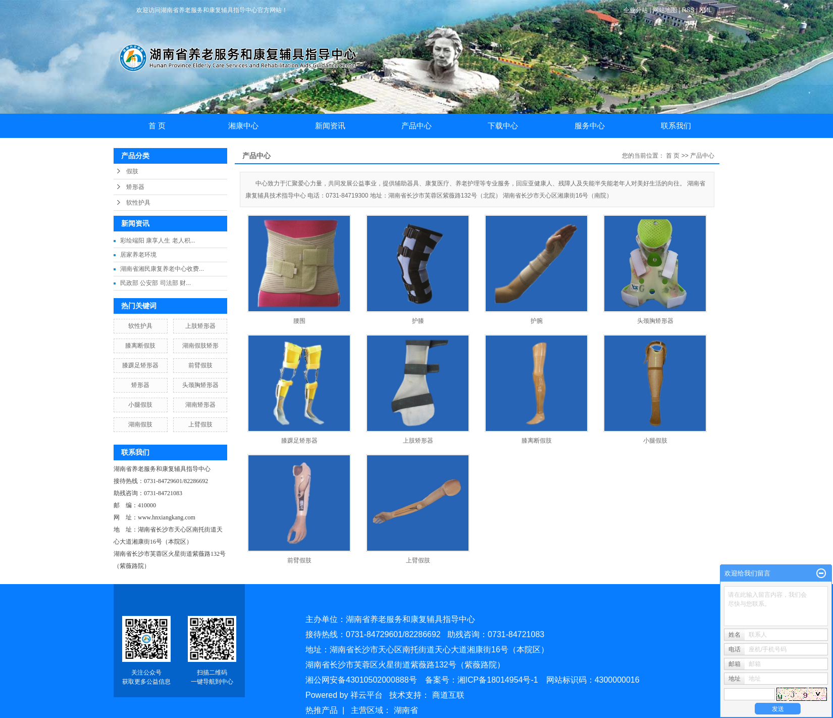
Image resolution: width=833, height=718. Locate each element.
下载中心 (503, 125)
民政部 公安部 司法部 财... (155, 282)
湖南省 (406, 710)
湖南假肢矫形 (200, 345)
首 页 (157, 125)
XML (705, 10)
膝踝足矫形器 (140, 365)
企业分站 (635, 10)
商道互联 (448, 695)
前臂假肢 (200, 365)
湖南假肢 (140, 424)
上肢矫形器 (200, 325)
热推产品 (321, 710)
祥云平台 (366, 695)
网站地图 (666, 10)
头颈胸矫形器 (200, 385)
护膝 (418, 320)
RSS (688, 10)
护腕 (537, 320)
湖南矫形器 (200, 404)
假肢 (132, 171)
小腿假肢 (140, 404)
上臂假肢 (200, 424)
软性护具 (138, 202)
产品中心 (416, 125)
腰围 (299, 320)
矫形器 (135, 186)
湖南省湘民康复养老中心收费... (162, 268)
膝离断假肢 (140, 345)
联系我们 (676, 125)
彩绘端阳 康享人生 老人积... (157, 240)
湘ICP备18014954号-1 (497, 680)
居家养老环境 (138, 254)
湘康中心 (243, 125)
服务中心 (590, 125)
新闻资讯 (330, 125)
